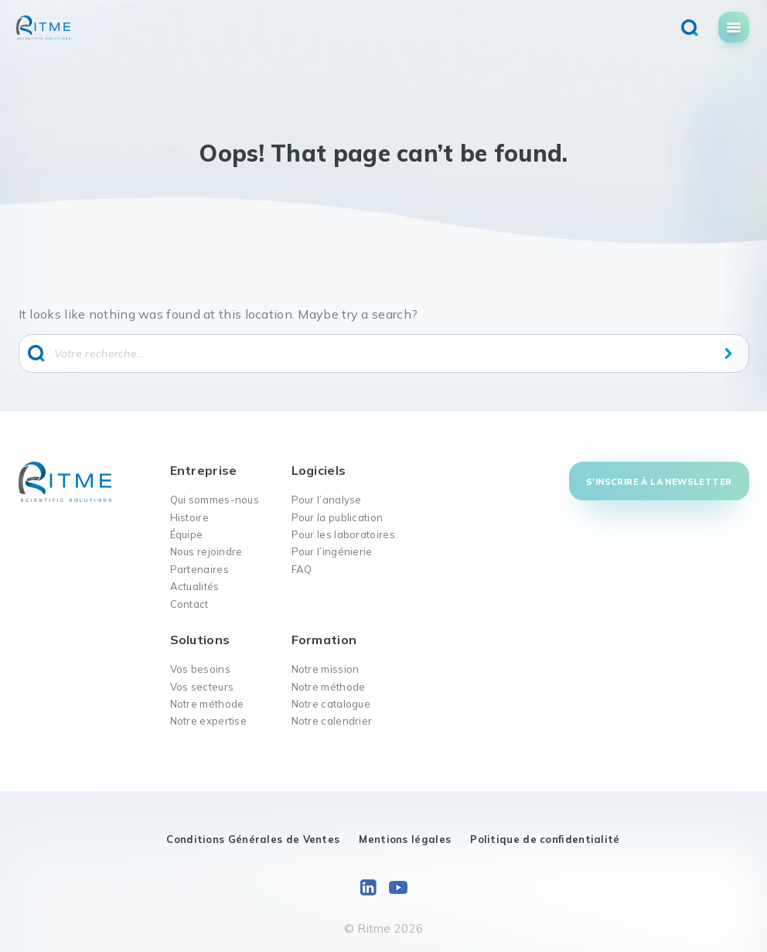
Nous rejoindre (206, 551)
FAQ (301, 569)
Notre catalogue (331, 704)
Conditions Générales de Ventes (252, 839)
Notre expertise (208, 721)
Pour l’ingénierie (332, 551)
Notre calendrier (332, 721)
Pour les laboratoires (343, 534)
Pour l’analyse (326, 499)
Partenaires (199, 569)
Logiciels (318, 470)
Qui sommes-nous (215, 499)
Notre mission (325, 669)
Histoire (189, 517)
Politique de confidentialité (544, 839)
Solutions (200, 639)
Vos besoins (200, 669)
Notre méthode (207, 704)
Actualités (195, 586)
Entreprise (203, 470)
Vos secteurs (202, 687)
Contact (189, 604)
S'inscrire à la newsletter (658, 481)
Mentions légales (405, 839)
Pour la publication (337, 517)
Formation (324, 639)
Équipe (186, 534)
